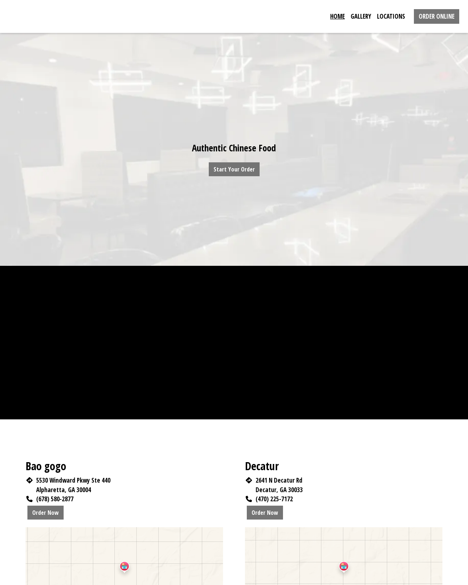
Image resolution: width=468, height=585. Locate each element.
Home (337, 16)
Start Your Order (234, 169)
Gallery (361, 16)
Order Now (45, 513)
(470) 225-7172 (274, 499)
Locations (391, 16)
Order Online (436, 16)
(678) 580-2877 (54, 499)
